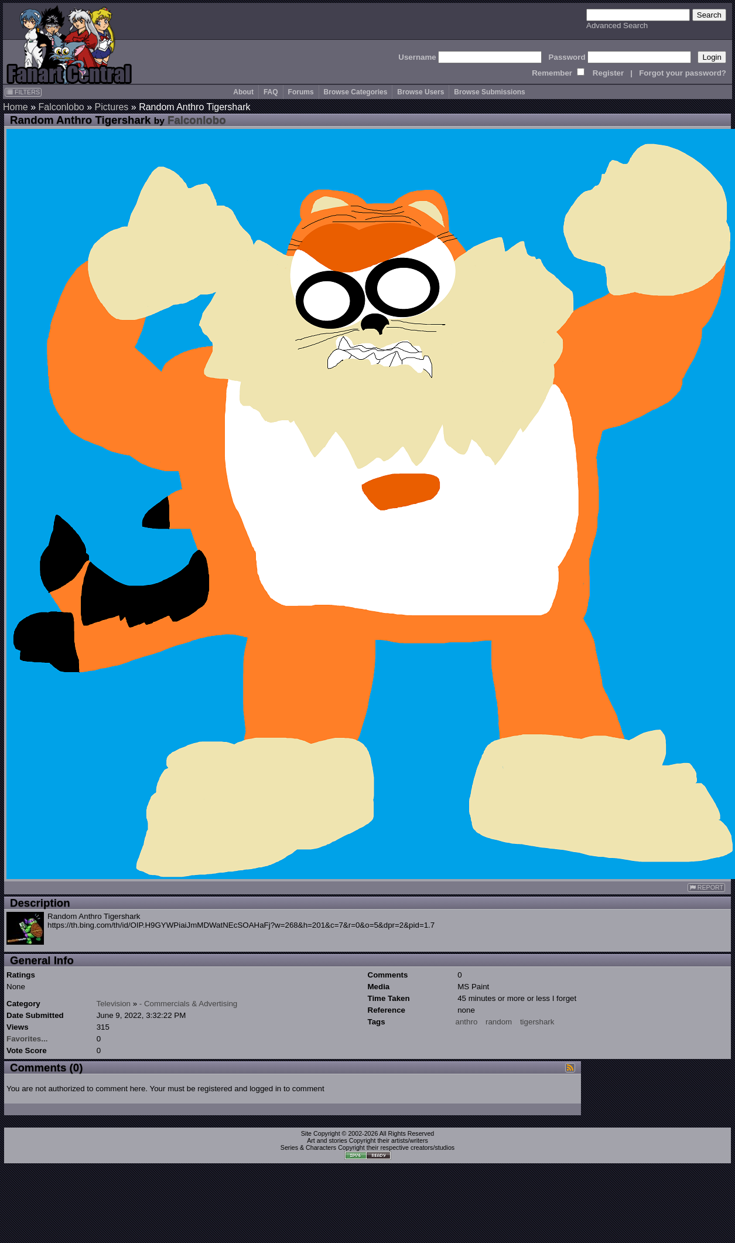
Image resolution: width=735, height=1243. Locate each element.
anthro (467, 1021)
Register (608, 73)
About (243, 92)
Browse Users (420, 92)
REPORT (706, 887)
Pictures (112, 107)
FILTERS (23, 92)
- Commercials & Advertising (188, 1003)
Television (113, 1003)
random (499, 1021)
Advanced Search (617, 25)
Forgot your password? (682, 73)
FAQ (271, 92)
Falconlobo (61, 107)
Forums (301, 92)
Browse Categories (356, 92)
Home (15, 107)
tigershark (537, 1021)
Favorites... (26, 1038)
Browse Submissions (489, 92)
